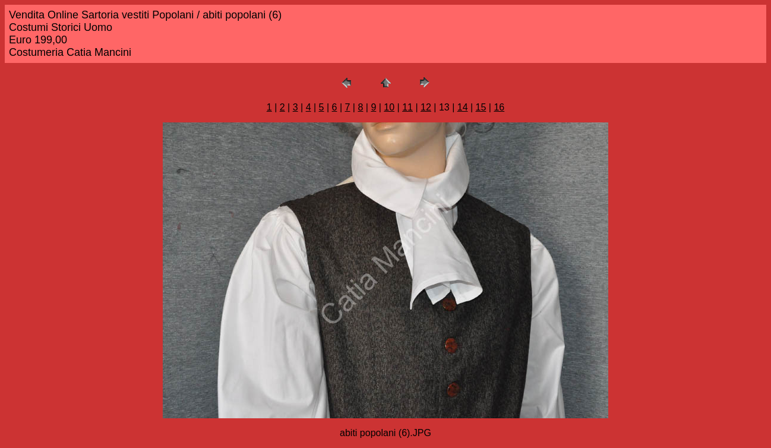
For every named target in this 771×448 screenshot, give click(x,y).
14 (462, 107)
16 (499, 107)
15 (481, 107)
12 (426, 107)
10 (389, 107)
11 (407, 107)
